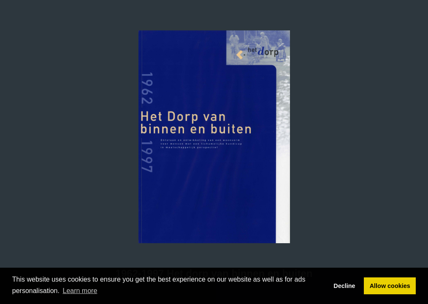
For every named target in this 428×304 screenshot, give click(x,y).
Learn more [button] (80, 290)
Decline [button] (344, 285)
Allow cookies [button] (390, 285)
